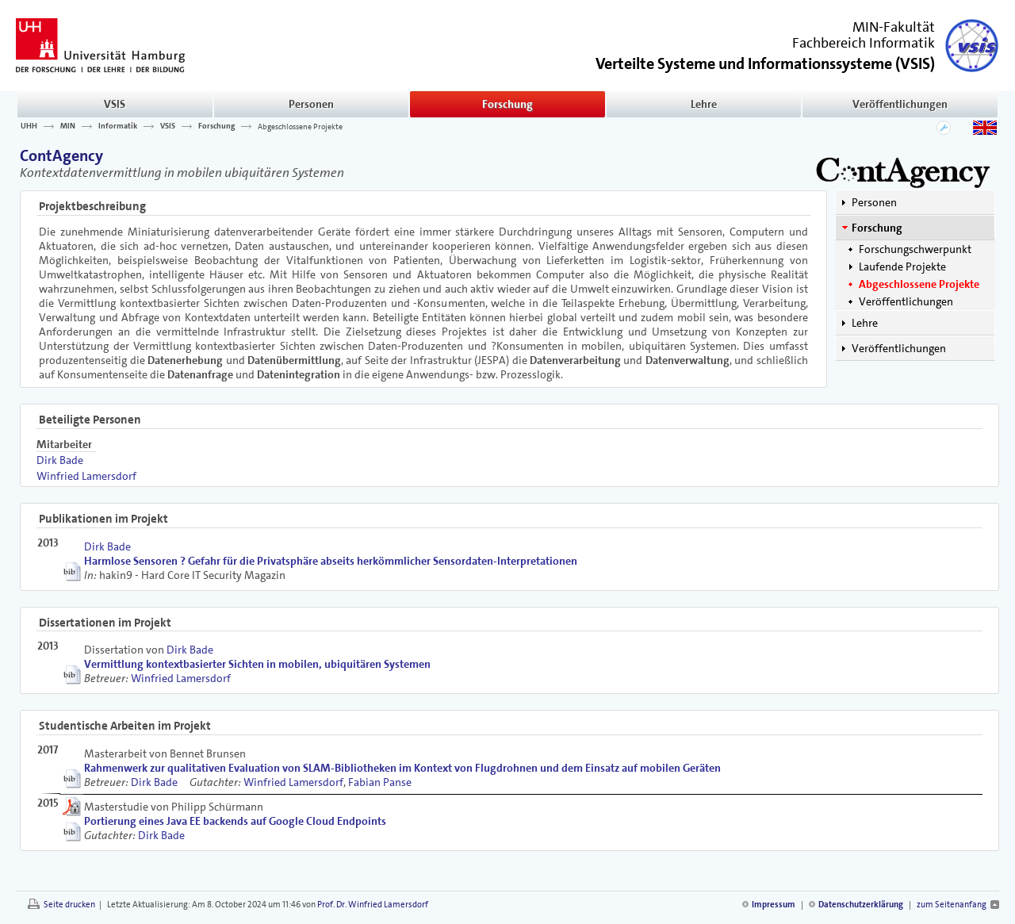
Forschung (507, 104)
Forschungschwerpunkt (915, 249)
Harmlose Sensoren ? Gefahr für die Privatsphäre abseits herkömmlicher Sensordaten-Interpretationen (330, 561)
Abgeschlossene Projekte (300, 126)
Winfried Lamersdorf (86, 476)
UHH (29, 126)
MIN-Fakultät (893, 26)
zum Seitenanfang (951, 905)
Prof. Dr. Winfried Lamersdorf (372, 905)
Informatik (117, 126)
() (765, 62)
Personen (311, 104)
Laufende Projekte (902, 266)
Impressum (773, 905)
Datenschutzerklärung (860, 905)
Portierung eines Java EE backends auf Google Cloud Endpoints (235, 821)
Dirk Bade (59, 460)
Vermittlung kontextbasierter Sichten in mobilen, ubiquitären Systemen (257, 664)
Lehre (704, 104)
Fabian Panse (380, 782)
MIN (67, 126)
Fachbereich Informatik (863, 42)
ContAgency (61, 155)
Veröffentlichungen (900, 104)
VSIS (114, 104)
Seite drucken (69, 905)
